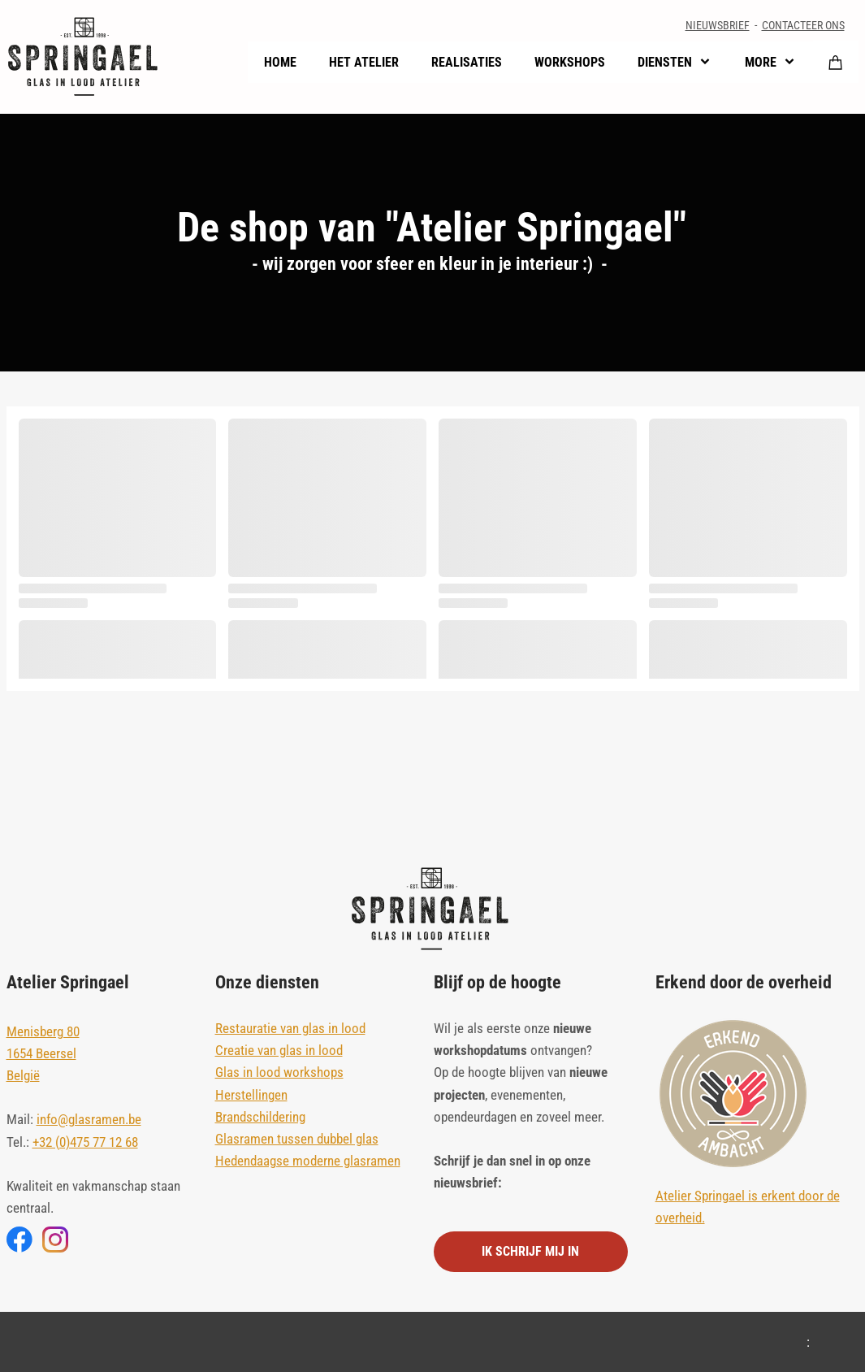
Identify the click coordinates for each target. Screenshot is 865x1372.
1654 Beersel (41, 1053)
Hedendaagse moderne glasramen (307, 1161)
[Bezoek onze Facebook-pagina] (19, 1240)
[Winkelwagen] (836, 62)
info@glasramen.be (89, 1119)
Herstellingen (251, 1095)
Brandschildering (260, 1117)
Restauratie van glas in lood (290, 1028)
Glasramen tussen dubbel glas (296, 1139)
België (23, 1075)
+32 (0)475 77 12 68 (85, 1142)
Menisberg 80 (43, 1031)
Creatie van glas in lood (279, 1050)
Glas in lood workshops (279, 1072)
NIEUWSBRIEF (718, 25)
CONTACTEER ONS (803, 25)
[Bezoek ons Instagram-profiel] (55, 1240)
